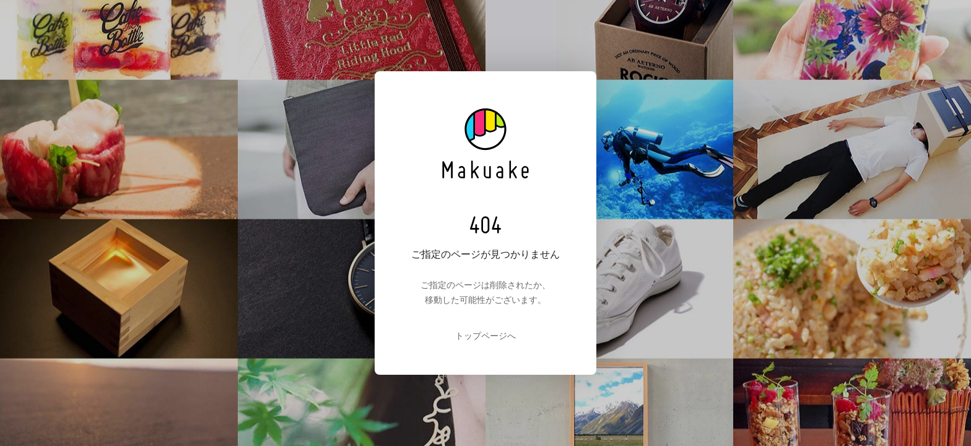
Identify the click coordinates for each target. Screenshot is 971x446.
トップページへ (485, 336)
